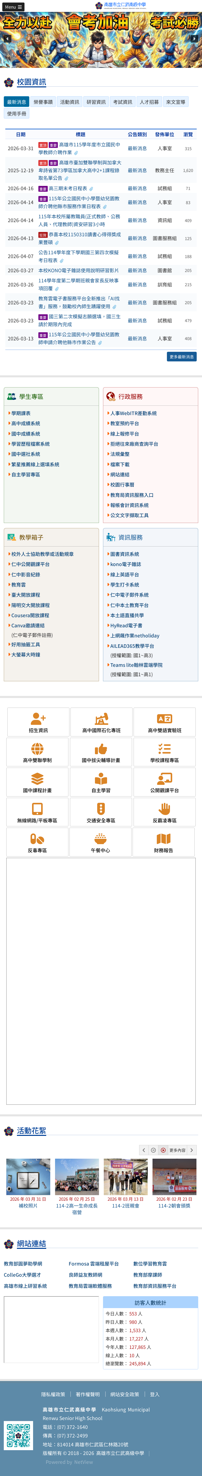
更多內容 (177, 1150)
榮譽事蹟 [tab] (43, 101)
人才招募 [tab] (149, 101)
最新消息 (137, 148)
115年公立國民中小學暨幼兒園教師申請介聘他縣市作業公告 (78, 338)
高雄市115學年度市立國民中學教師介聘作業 (79, 148)
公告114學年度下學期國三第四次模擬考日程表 (78, 256)
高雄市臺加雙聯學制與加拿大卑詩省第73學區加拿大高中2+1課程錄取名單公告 (79, 170)
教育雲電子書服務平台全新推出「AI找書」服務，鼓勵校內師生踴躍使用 (79, 302)
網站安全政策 (124, 1394)
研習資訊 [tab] (96, 101)
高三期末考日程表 (65, 188)
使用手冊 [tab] (16, 113)
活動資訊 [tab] (69, 101)
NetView (83, 1461)
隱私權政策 (53, 1394)
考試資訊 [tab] (122, 101)
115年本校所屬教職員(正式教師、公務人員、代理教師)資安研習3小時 (79, 220)
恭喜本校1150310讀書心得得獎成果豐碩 (79, 238)
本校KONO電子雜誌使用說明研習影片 (78, 270)
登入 (155, 1394)
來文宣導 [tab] (175, 101)
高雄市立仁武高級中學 (119, 1452)
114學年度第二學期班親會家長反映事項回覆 (78, 284)
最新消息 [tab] (16, 101)
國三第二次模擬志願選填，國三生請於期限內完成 (79, 320)
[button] (13, 7)
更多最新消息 (182, 357)
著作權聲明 (88, 1394)
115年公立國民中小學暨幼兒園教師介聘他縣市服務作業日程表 (78, 202)
